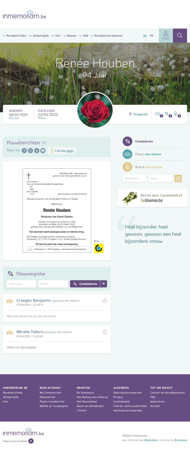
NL (145, 35)
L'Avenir (82, 410)
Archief (155, 405)
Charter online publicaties (130, 405)
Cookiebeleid (121, 401)
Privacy (118, 397)
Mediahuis (151, 440)
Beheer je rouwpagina (54, 405)
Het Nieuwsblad (87, 401)
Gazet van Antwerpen (90, 405)
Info (57, 35)
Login (165, 35)
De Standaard (85, 392)
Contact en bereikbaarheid (167, 392)
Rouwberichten (16, 35)
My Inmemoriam (50, 392)
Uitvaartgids (41, 35)
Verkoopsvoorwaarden (127, 410)
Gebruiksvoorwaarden (127, 392)
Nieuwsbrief (47, 397)
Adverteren (157, 401)
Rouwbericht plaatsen (109, 35)
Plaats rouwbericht (52, 401)
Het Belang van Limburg (92, 397)
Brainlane (181, 440)
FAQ (85, 35)
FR (151, 35)
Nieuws (71, 35)
